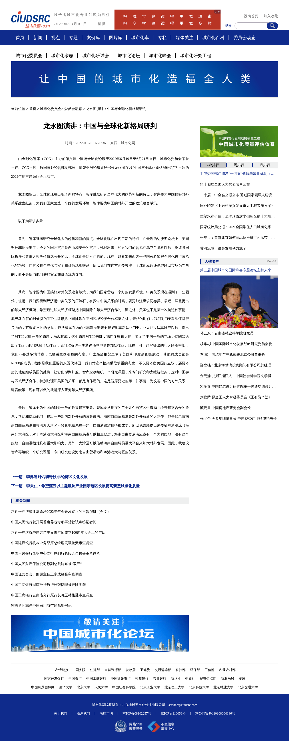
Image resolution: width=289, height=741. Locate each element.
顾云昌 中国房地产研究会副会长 (225, 408)
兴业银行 (159, 678)
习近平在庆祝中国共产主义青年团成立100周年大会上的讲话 (58, 532)
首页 (20, 37)
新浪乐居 (227, 678)
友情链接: (63, 670)
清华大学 (65, 687)
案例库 (93, 37)
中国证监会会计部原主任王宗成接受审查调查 (46, 574)
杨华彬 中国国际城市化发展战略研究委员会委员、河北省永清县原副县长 (239, 344)
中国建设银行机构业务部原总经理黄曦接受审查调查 (52, 543)
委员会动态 (244, 37)
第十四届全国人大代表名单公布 (225, 184)
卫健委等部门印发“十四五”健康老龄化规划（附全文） (239, 174)
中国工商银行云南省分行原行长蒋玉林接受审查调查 (52, 595)
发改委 (131, 670)
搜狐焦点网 (208, 678)
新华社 (176, 678)
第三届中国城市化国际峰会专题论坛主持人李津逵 (239, 270)
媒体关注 (184, 37)
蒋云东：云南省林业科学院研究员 (226, 333)
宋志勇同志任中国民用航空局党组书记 (41, 605)
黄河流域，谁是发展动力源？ (223, 248)
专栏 (162, 37)
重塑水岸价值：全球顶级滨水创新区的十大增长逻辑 (239, 216)
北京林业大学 (223, 687)
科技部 (181, 670)
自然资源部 (112, 670)
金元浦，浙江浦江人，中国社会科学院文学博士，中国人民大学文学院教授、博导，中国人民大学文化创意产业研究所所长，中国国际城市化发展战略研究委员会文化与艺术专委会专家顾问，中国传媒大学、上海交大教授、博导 (239, 376)
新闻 (37, 37)
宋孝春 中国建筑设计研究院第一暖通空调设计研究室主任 (239, 386)
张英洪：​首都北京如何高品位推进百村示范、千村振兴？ (239, 238)
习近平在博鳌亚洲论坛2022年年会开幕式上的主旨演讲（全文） (61, 511)
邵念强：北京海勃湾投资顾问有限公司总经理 (235, 365)
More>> (272, 261)
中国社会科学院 (124, 687)
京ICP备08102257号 (136, 713)
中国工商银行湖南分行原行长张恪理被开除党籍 (48, 585)
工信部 (210, 670)
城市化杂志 (62, 55)
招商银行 (142, 678)
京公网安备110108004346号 (215, 713)
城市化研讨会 (95, 55)
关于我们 (60, 713)
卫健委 (145, 670)
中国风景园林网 (42, 687)
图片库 (115, 37)
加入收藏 (271, 16)
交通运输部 (163, 670)
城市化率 (140, 37)
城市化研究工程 (195, 55)
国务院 (81, 670)
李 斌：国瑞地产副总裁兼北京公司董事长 (232, 354)
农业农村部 (227, 670)
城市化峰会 (160, 55)
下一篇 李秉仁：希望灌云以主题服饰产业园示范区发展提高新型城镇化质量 (75, 486)
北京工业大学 (150, 687)
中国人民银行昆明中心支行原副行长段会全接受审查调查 (55, 553)
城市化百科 (213, 37)
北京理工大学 (175, 687)
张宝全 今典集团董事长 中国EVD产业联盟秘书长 (238, 418)
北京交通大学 (248, 687)
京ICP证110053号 (173, 713)
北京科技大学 (199, 687)
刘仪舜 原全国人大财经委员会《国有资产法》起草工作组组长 (239, 397)
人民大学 (101, 687)
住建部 (95, 670)
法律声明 (106, 713)
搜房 (242, 678)
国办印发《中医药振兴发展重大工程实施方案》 (237, 206)
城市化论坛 (129, 55)
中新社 (190, 678)
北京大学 (83, 687)
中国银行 (75, 678)
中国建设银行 (121, 678)
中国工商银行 (96, 678)
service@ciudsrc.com (183, 705)
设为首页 (251, 16)
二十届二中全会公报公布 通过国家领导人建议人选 (239, 195)
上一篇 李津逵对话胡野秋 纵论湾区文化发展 (49, 477)
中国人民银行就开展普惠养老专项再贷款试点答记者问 (53, 522)
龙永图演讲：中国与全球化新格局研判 (116, 109)
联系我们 (83, 713)
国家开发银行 (54, 678)
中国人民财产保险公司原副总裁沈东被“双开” (46, 564)
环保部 (195, 670)
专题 (73, 37)
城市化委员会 (29, 55)
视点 (55, 37)
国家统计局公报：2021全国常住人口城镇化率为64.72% (239, 227)
